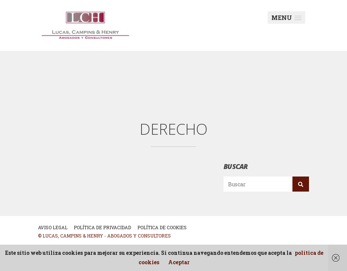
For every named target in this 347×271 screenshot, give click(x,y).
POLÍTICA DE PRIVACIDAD (102, 227)
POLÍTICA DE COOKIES (162, 227)
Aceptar (179, 262)
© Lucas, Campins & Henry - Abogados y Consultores (104, 236)
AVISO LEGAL (52, 227)
